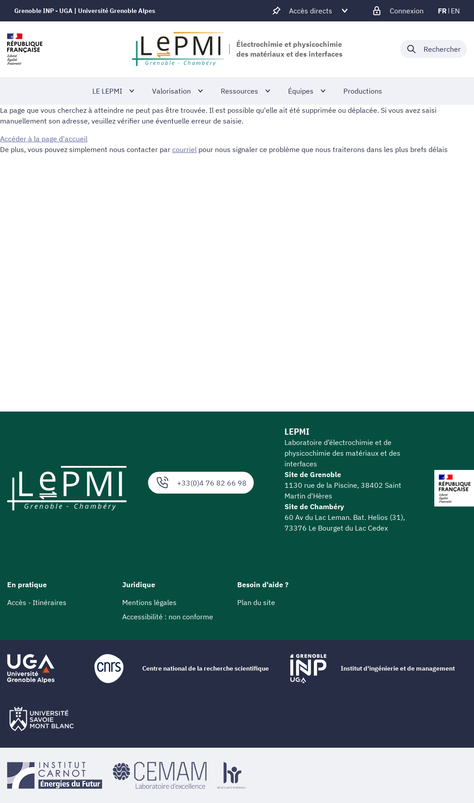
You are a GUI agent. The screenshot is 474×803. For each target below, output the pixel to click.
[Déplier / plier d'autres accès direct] (310, 10)
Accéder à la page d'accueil (43, 138)
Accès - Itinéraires (36, 602)
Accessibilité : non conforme (167, 616)
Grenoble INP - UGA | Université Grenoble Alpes (84, 11)
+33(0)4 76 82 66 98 (201, 482)
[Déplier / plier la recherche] (433, 49)
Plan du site (256, 602)
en (455, 10)
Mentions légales (149, 602)
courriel (184, 149)
